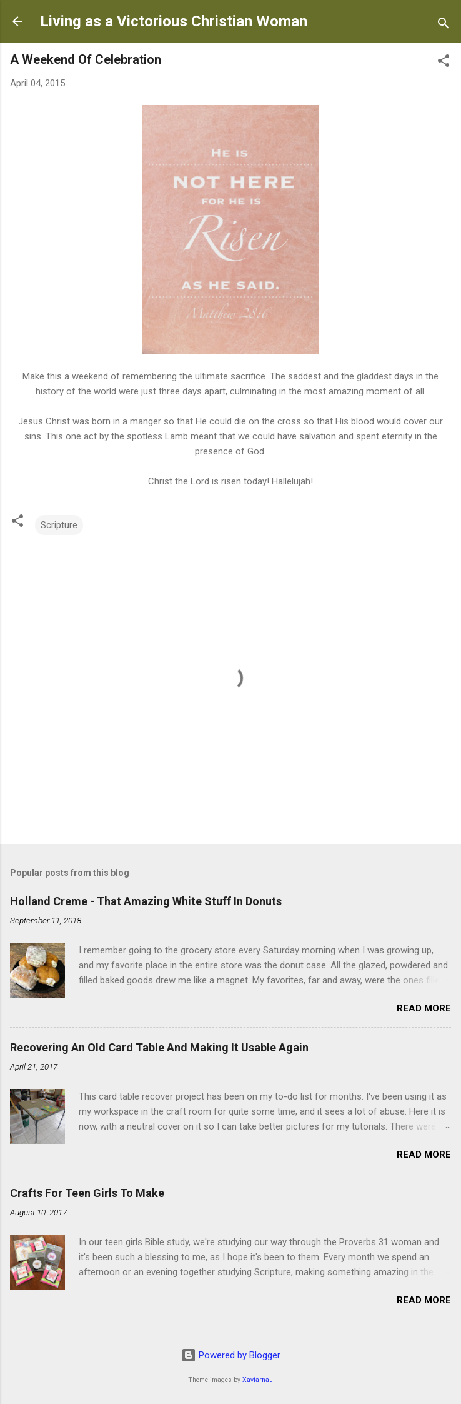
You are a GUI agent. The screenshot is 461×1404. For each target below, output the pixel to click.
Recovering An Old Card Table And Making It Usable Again (159, 1047)
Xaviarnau (257, 1380)
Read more (424, 1008)
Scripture (59, 525)
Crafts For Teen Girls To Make (87, 1193)
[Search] (443, 25)
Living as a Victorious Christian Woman (173, 21)
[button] (443, 63)
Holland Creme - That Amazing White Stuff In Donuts (146, 901)
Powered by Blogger (230, 1355)
